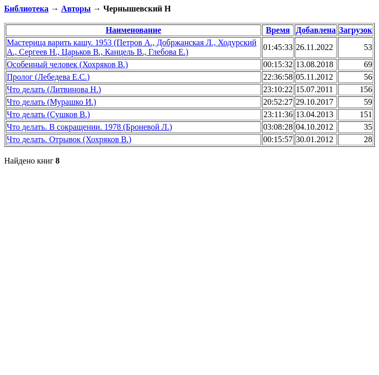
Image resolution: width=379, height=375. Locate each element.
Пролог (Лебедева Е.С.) (48, 76)
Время (278, 30)
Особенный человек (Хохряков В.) (67, 64)
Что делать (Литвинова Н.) (54, 89)
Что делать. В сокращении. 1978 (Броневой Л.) (89, 126)
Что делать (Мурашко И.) (51, 101)
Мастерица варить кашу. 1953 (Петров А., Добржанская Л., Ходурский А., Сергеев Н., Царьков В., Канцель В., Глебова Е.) (132, 47)
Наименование (133, 30)
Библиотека (26, 8)
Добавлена (316, 30)
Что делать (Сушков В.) (48, 114)
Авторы (76, 8)
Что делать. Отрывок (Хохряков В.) (69, 139)
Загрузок (355, 30)
